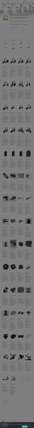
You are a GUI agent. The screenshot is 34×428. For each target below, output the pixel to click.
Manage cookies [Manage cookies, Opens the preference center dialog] (4, 426)
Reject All (30, 426)
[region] (17, 425)
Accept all (24, 426)
